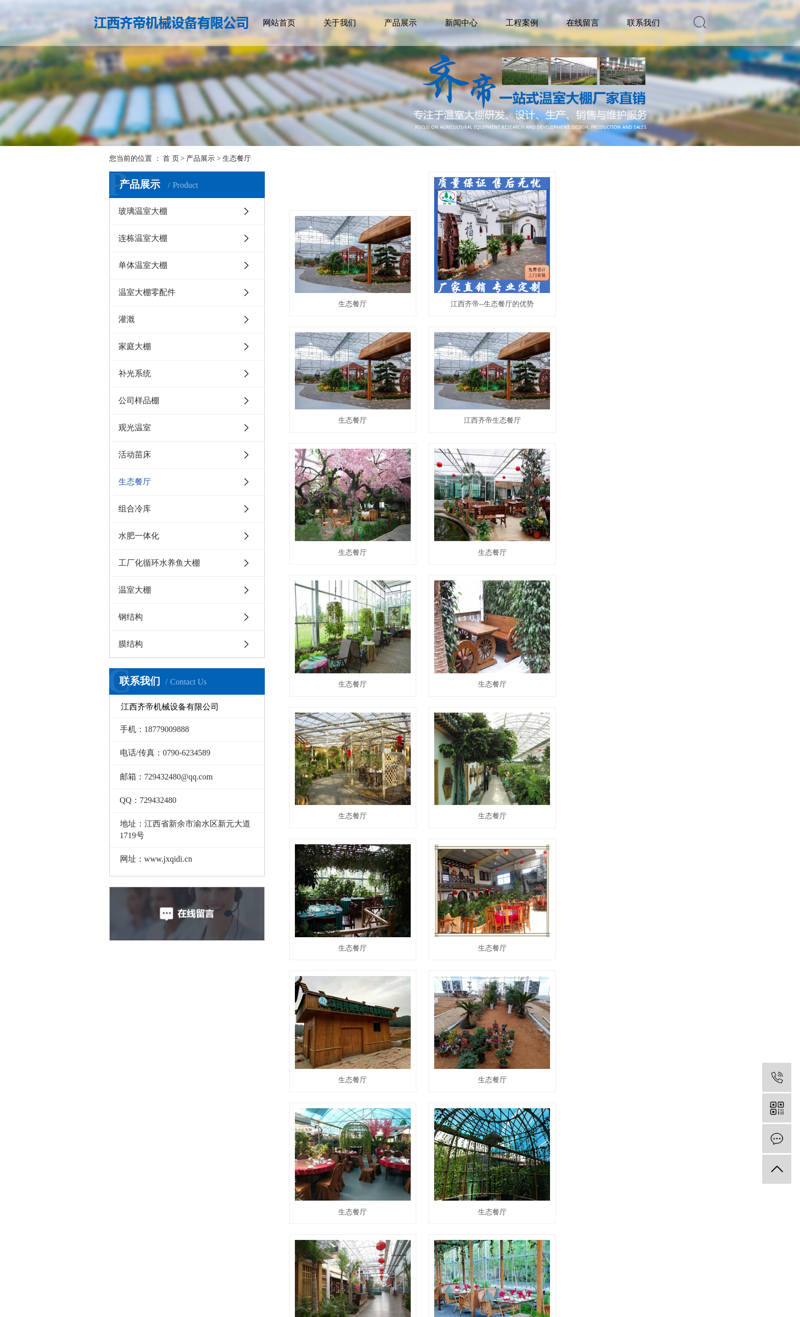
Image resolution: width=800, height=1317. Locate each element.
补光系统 (134, 373)
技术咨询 (247, 1222)
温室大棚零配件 (147, 292)
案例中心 (451, 1191)
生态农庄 (145, 1222)
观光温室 (134, 427)
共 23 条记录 (404, 1127)
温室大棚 (134, 590)
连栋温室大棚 (142, 238)
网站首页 (279, 22)
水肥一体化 (138, 535)
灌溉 (126, 319)
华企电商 (402, 1307)
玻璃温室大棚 (142, 211)
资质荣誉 (145, 1206)
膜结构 (130, 644)
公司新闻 (247, 1191)
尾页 (546, 1127)
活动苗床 (134, 454)
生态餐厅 (236, 158)
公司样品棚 (138, 400)
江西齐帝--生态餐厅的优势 (490, 302)
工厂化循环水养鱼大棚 (159, 562)
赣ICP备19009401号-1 (256, 1307)
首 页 (171, 158)
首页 (446, 1127)
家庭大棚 (134, 346)
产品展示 (400, 22)
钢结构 (130, 617)
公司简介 (145, 1191)
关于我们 (339, 22)
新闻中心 (461, 22)
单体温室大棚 (142, 265)
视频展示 (145, 1237)
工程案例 (522, 22)
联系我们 (643, 22)
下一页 (514, 1127)
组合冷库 (134, 508)
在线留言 (582, 22)
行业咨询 (247, 1206)
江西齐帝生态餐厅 (352, 433)
